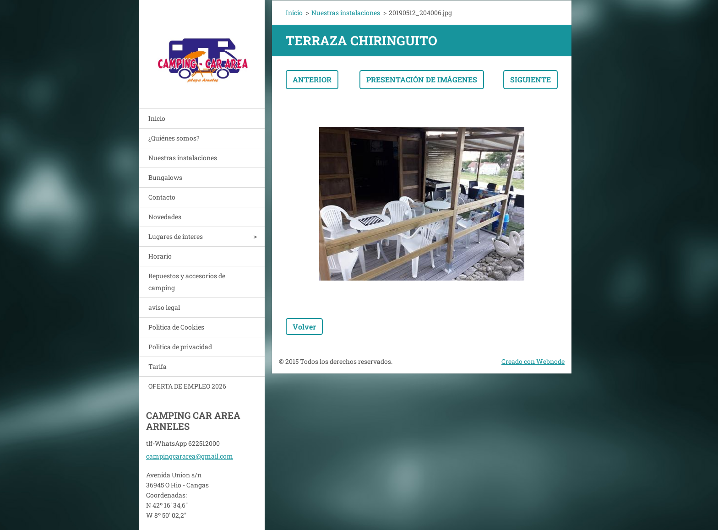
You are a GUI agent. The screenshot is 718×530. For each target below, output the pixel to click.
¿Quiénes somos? (174, 138)
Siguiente (530, 79)
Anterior (312, 79)
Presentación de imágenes (421, 79)
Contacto (161, 197)
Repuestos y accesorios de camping (186, 281)
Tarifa (157, 366)
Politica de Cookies (176, 327)
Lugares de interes (175, 236)
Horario (160, 256)
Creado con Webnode (533, 361)
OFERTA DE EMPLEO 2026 (187, 386)
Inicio (156, 118)
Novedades (164, 216)
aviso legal (164, 307)
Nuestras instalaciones (182, 157)
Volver (304, 326)
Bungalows (165, 177)
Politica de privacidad (180, 346)
